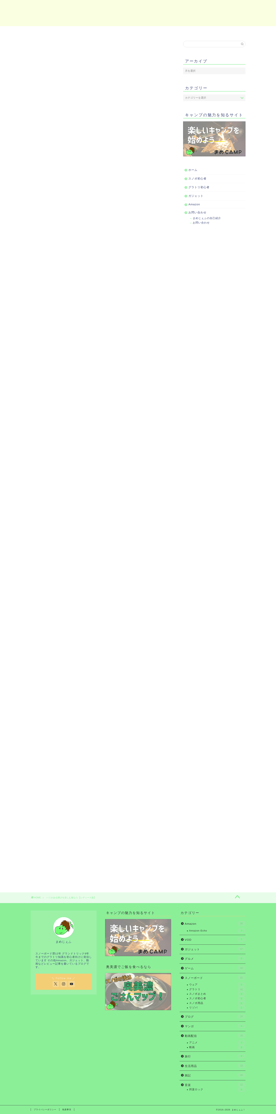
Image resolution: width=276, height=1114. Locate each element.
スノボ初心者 (84, 31)
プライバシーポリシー (45, 1109)
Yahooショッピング (145, 347)
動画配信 (214, 1035)
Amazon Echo (216, 931)
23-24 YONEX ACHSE (90, 336)
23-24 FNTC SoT (86, 838)
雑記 (214, 1075)
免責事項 (66, 1109)
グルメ (214, 958)
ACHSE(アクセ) (67, 165)
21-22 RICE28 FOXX (89, 583)
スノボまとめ (216, 994)
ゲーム (214, 968)
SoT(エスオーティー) (70, 180)
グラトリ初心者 (118, 31)
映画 (216, 1047)
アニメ (216, 1043)
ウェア (216, 985)
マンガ (214, 1026)
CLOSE (149, 152)
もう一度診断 (101, 112)
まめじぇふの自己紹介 (207, 218)
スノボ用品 (216, 1003)
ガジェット (154, 31)
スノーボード (214, 977)
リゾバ (216, 1008)
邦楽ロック (216, 1089)
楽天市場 (114, 347)
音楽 (214, 1085)
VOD (214, 939)
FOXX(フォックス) (69, 172)
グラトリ (216, 989)
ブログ (214, 1016)
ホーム (48, 31)
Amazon (191, 31)
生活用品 (214, 1066)
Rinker (91, 339)
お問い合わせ (228, 31)
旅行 (214, 1056)
